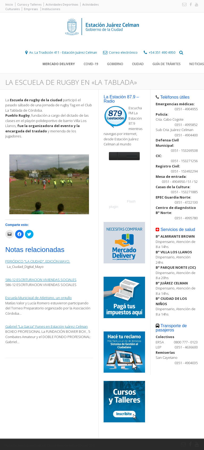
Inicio (9, 4)
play (113, 156)
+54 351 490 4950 (162, 52)
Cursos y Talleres (29, 4)
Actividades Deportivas (62, 4)
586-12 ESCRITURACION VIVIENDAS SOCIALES (40, 279)
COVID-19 (91, 64)
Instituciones (51, 9)
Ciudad (138, 64)
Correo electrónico (123, 52)
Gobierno (115, 64)
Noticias (196, 64)
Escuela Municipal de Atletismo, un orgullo (38, 297)
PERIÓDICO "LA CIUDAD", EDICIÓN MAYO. (37, 261)
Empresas (31, 9)
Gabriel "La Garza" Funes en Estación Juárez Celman (46, 326)
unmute (121, 156)
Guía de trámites (166, 64)
